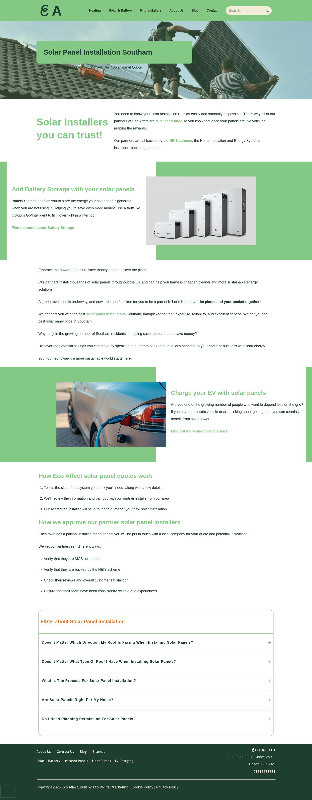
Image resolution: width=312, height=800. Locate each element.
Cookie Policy (142, 787)
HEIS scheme (180, 141)
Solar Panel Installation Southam (98, 52)
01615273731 (264, 772)
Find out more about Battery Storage (43, 228)
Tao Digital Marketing (111, 787)
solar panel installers (104, 314)
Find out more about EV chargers (199, 431)
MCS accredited (169, 121)
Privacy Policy (167, 787)
